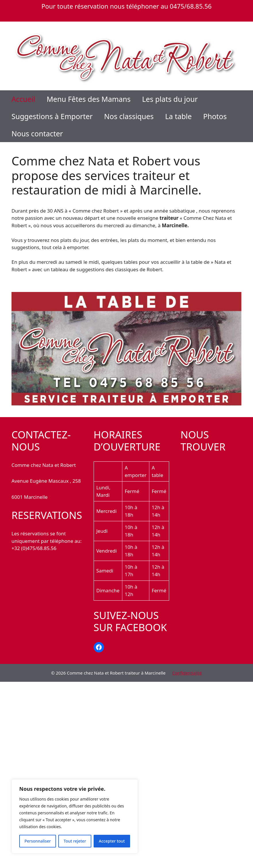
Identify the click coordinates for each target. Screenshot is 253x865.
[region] (74, 816)
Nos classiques (129, 116)
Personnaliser (37, 841)
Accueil (23, 99)
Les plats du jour (170, 99)
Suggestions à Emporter (52, 116)
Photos (215, 116)
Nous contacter (37, 133)
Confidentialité (187, 673)
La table (178, 116)
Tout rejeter (75, 841)
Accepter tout (112, 841)
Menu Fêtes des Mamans (88, 99)
